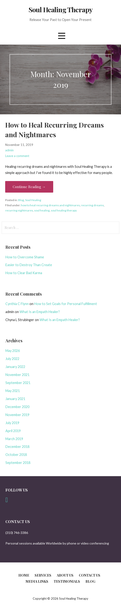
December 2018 (17, 447)
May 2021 (12, 391)
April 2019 (13, 431)
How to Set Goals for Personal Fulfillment (65, 304)
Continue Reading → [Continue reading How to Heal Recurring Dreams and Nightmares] (29, 186)
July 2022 (12, 359)
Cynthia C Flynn (17, 304)
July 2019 (12, 423)
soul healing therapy (64, 210)
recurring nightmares (19, 210)
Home (23, 575)
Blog (21, 200)
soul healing (42, 210)
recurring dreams (92, 205)
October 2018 (16, 455)
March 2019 (14, 439)
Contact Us (89, 575)
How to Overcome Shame (24, 257)
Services (43, 575)
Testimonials (67, 581)
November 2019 (17, 415)
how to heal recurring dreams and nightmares (50, 205)
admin (9, 150)
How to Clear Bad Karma (23, 273)
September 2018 (17, 463)
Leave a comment (17, 156)
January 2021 (15, 399)
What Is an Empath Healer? (40, 312)
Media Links (37, 581)
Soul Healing (33, 200)
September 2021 (17, 383)
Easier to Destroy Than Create (28, 265)
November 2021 (17, 375)
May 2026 (12, 351)
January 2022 (15, 367)
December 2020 (17, 407)
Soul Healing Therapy (60, 9)
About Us (65, 575)
